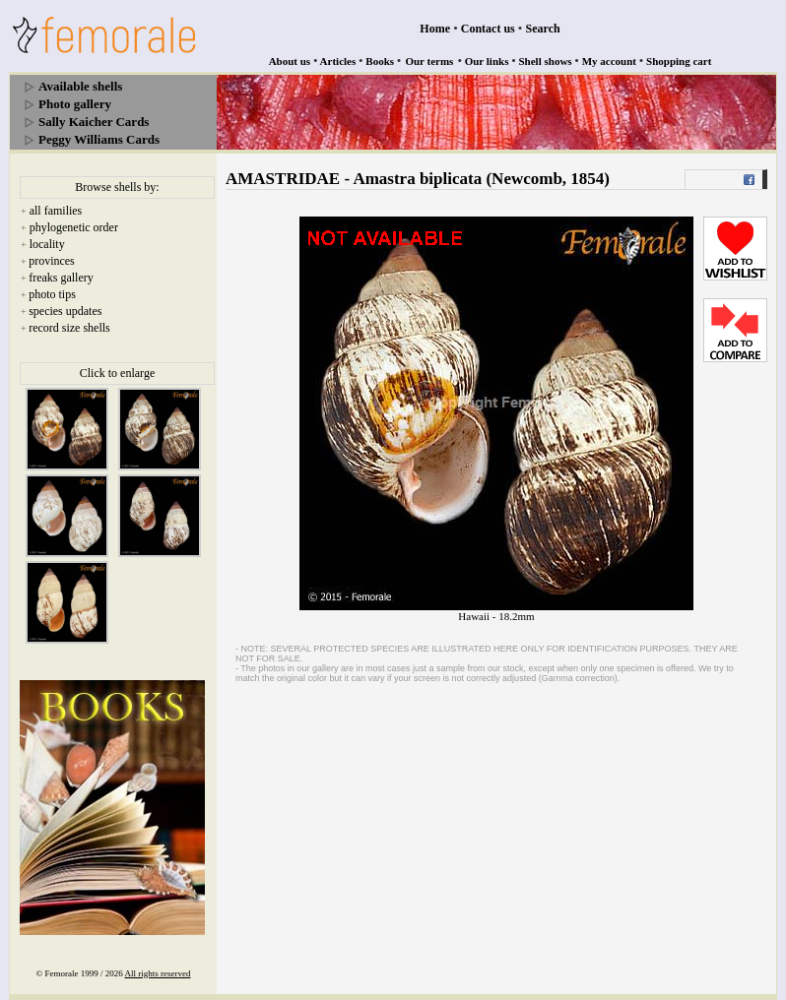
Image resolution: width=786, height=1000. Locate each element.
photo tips (52, 294)
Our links (487, 61)
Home (435, 28)
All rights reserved (158, 973)
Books (379, 61)
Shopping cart (678, 61)
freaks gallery (61, 277)
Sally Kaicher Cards (93, 121)
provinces (52, 261)
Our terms (429, 61)
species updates (65, 311)
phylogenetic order (74, 227)
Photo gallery (74, 103)
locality (47, 244)
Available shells (80, 86)
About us (290, 61)
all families (56, 211)
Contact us (488, 28)
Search (543, 28)
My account (609, 61)
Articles (338, 61)
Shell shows (545, 61)
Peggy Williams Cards (99, 139)
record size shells (69, 328)
